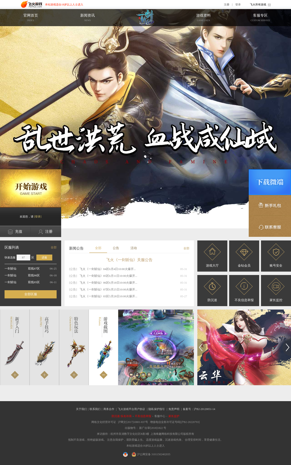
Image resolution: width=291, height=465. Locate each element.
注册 (226, 4)
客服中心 (159, 416)
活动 (133, 248)
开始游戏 (30, 188)
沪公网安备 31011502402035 (151, 454)
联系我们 (95, 409)
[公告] (73, 269)
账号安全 (276, 255)
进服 (44, 257)
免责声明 (173, 409)
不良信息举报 (244, 290)
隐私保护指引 (156, 409)
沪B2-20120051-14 (204, 409)
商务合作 (108, 409)
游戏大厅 (212, 255)
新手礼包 (270, 205)
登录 (238, 4)
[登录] (37, 216)
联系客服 (270, 226)
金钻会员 (244, 255)
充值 (15, 232)
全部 (54, 247)
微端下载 (270, 182)
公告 (116, 248)
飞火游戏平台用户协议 (131, 409)
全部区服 (30, 294)
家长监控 (276, 290)
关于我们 (81, 409)
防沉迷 (212, 290)
